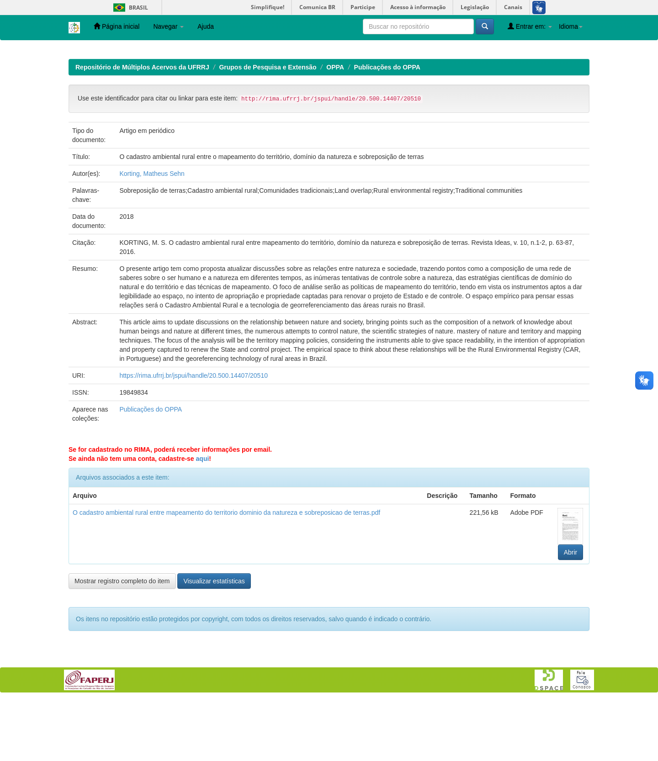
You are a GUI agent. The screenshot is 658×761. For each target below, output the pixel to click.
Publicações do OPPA (387, 126)
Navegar (168, 26)
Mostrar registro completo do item (122, 640)
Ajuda (205, 26)
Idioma (571, 26)
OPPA (335, 126)
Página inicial (116, 26)
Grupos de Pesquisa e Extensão (267, 126)
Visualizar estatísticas (213, 640)
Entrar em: (530, 26)
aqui (202, 518)
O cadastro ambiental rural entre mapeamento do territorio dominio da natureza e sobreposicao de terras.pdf (226, 572)
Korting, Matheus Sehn (151, 233)
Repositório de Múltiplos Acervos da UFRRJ (142, 126)
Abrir (571, 611)
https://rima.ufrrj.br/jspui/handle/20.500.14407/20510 (193, 435)
